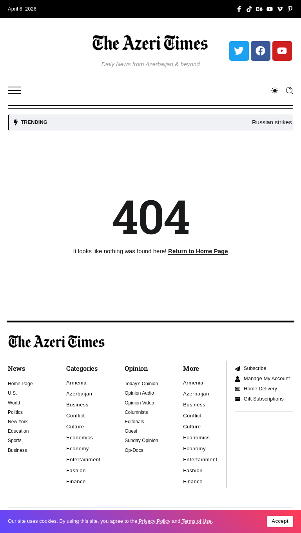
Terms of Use (196, 521)
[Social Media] (239, 9)
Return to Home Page (198, 251)
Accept (280, 521)
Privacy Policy (154, 521)
